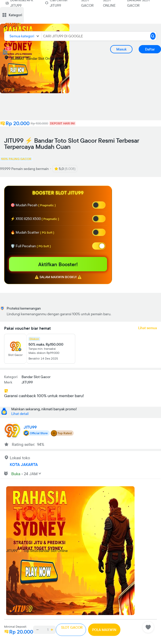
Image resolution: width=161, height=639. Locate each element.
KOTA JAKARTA (24, 464)
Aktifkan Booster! (58, 264)
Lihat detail (20, 413)
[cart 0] (5, 52)
